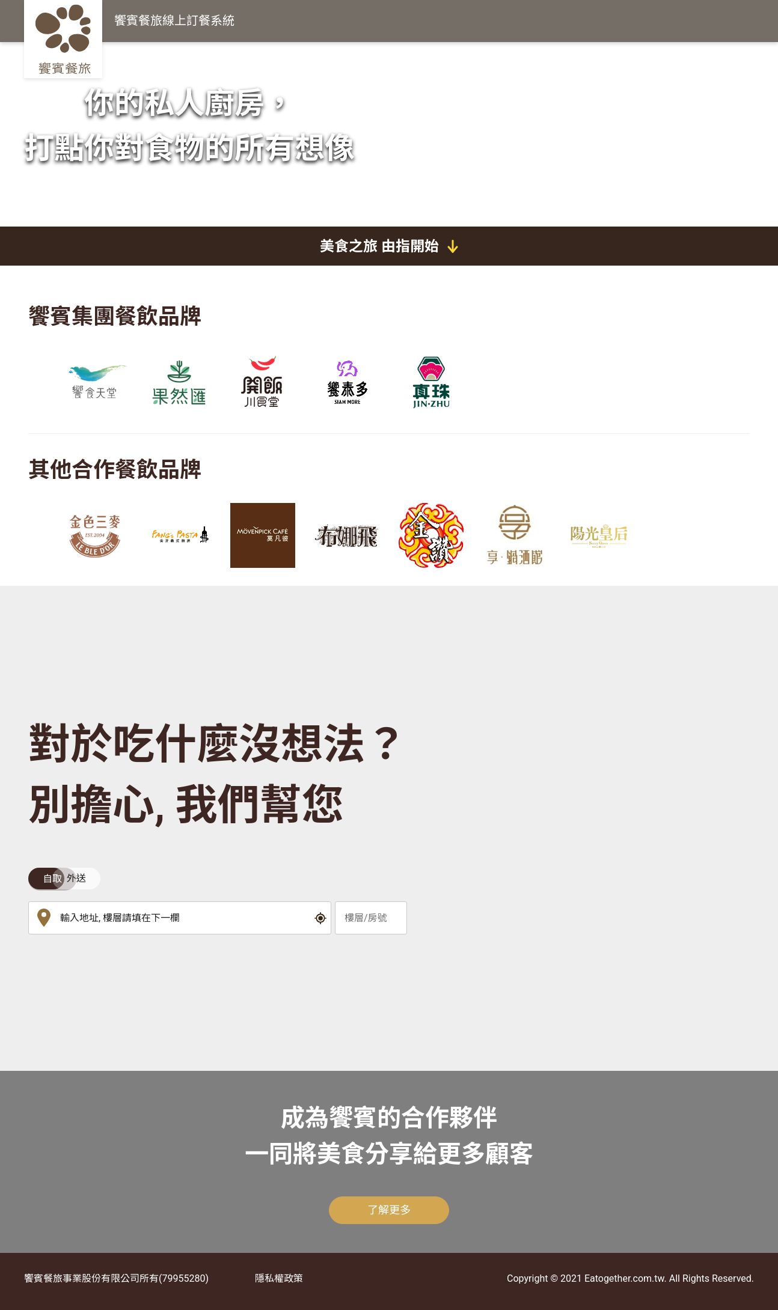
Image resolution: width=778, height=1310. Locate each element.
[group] (94, 382)
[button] (320, 918)
